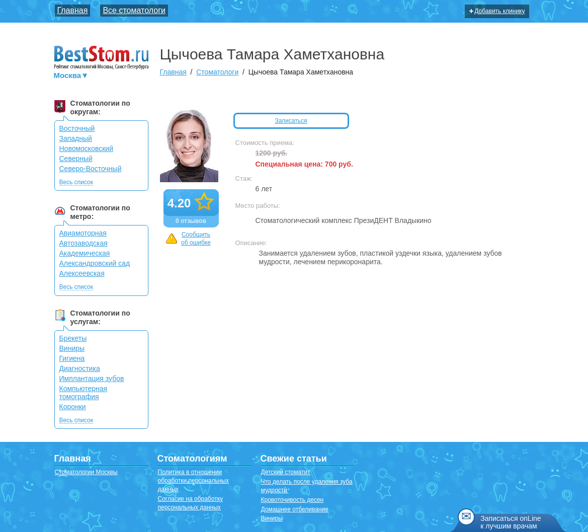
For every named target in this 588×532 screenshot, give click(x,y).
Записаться (291, 120)
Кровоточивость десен (292, 499)
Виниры (72, 348)
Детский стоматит (285, 472)
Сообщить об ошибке (188, 239)
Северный (76, 159)
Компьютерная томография (83, 393)
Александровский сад (94, 263)
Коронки (72, 407)
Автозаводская (83, 243)
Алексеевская (82, 273)
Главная (72, 10)
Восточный (77, 128)
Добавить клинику (497, 11)
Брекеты (73, 338)
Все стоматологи (134, 10)
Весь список (76, 182)
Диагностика (79, 368)
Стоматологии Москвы (86, 472)
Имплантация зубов (91, 378)
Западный (75, 138)
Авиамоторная (83, 233)
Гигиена (72, 358)
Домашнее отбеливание (294, 509)
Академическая (84, 253)
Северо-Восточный (90, 169)
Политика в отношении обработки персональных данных (193, 481)
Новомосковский (86, 148)
